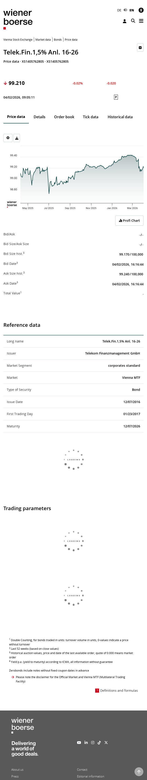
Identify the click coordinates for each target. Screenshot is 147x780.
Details (39, 116)
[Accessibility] (141, 10)
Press (15, 776)
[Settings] (7, 138)
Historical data (120, 116)
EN (132, 10)
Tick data (90, 116)
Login (124, 21)
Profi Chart (129, 220)
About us (17, 770)
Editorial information (90, 776)
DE (119, 10)
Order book (64, 116)
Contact (82, 770)
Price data (16, 116)
